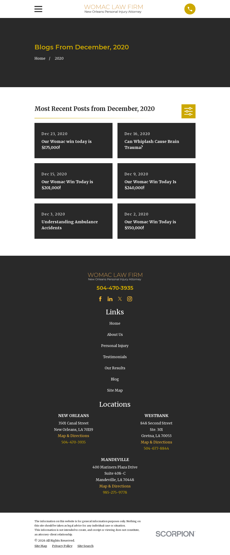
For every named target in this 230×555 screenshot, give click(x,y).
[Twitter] (119, 298)
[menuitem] (40, 546)
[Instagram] (129, 298)
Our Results (115, 368)
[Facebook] (100, 298)
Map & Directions (73, 436)
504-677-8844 (156, 448)
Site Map (115, 390)
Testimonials (115, 357)
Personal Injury (115, 345)
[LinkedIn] (110, 298)
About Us (115, 334)
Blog (115, 379)
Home (114, 323)
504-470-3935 (115, 288)
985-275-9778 (115, 492)
